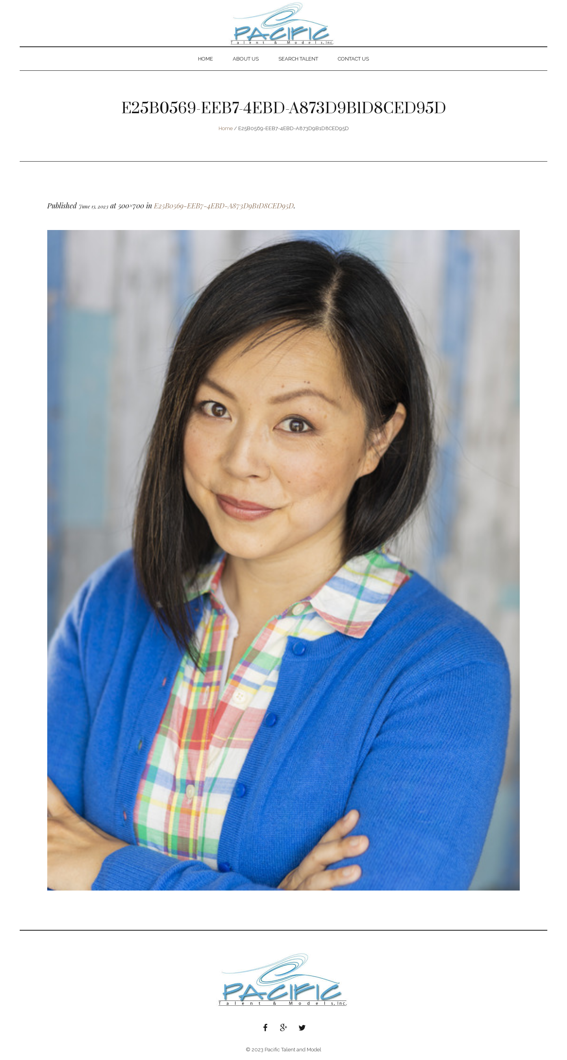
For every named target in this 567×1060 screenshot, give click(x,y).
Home (226, 128)
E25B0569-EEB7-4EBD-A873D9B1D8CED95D (224, 205)
